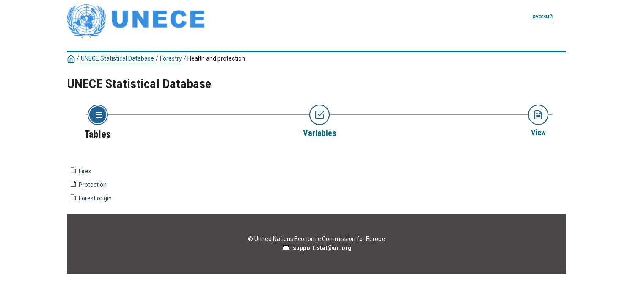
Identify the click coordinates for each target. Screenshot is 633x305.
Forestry (171, 58)
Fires (85, 171)
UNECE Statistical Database (117, 58)
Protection (93, 184)
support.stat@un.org (317, 247)
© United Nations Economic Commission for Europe (316, 239)
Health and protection (216, 58)
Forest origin (95, 198)
